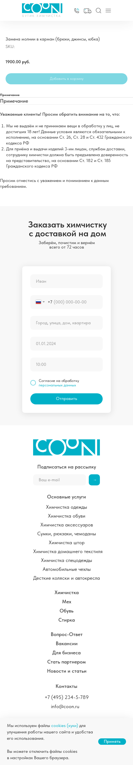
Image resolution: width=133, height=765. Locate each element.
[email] (59, 479)
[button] (88, 11)
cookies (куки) (64, 725)
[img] (77, 11)
